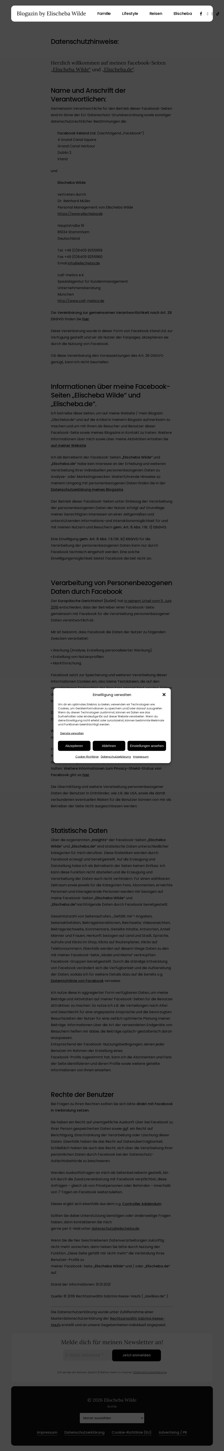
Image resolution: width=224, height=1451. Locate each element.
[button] (164, 694)
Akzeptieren (74, 746)
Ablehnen (109, 746)
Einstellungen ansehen (147, 746)
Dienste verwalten (72, 733)
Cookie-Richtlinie (87, 756)
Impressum (141, 756)
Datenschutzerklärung (116, 756)
